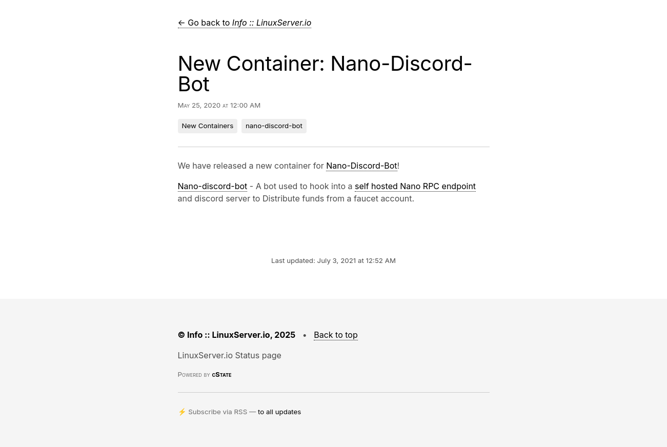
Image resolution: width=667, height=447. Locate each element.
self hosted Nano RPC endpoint (415, 186)
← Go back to (245, 22)
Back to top (336, 335)
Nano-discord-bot (213, 186)
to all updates (279, 412)
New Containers (208, 125)
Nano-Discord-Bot (361, 165)
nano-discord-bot (274, 125)
